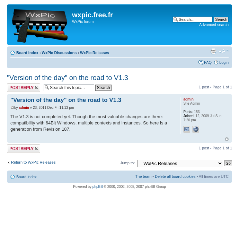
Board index (27, 53)
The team (143, 176)
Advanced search (214, 25)
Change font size (224, 51)
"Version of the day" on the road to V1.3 (67, 77)
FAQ (208, 62)
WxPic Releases (94, 53)
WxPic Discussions (59, 53)
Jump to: (127, 163)
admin (24, 108)
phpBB (97, 187)
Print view (213, 51)
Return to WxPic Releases (33, 162)
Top (227, 139)
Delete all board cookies (175, 176)
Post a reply (23, 87)
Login (224, 62)
